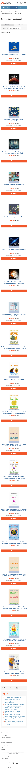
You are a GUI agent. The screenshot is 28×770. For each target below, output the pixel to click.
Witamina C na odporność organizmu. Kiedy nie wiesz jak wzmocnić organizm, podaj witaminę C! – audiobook (14, 413)
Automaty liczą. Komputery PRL (13, 697)
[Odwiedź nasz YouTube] (17, 763)
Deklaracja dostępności (6, 756)
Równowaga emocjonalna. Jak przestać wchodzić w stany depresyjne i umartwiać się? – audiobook (14, 608)
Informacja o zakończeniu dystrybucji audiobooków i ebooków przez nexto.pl (14, 753)
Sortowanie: (6, 28)
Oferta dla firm (4, 758)
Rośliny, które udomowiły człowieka (14, 704)
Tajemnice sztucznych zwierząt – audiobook (14, 249)
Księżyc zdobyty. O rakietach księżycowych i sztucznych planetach (15, 715)
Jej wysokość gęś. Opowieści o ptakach (13, 718)
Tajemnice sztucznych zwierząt (13, 713)
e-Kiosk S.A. (18, 767)
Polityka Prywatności (5, 737)
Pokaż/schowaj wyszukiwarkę (18, 3)
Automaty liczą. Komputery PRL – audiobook (14, 54)
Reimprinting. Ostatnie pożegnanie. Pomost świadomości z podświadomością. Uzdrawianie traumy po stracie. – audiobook (14, 446)
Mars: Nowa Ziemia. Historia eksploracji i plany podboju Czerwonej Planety (12, 701)
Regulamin (3, 740)
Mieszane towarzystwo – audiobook (14, 184)
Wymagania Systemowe (6, 744)
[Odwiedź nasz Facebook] (9, 763)
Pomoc (2, 747)
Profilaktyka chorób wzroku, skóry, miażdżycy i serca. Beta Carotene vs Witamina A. (14, 723)
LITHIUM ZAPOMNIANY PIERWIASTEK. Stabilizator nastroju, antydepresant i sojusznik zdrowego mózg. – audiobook (14, 478)
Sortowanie (7, 24)
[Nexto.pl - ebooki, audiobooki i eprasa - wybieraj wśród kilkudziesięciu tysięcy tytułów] (6, 3)
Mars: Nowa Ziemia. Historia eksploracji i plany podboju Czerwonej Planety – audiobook (14, 88)
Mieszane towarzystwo (11, 709)
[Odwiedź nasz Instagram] (13, 763)
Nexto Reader (4, 735)
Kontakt (3, 749)
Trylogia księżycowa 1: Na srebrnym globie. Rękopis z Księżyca (14, 706)
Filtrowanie (20, 24)
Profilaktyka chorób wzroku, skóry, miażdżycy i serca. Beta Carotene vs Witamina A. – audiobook (14, 348)
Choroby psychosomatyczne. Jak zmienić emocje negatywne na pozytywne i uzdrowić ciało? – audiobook (14, 576)
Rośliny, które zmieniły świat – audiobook (13, 216)
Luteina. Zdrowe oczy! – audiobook (14, 379)
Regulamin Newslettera (6, 742)
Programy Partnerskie (6, 732)
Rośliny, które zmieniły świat (12, 711)
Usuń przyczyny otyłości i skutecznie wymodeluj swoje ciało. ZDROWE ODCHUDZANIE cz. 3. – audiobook (14, 673)
